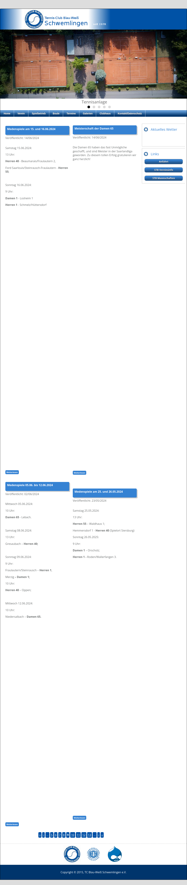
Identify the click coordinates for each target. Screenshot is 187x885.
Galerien (87, 113)
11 (78, 835)
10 (72, 835)
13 (89, 835)
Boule (56, 113)
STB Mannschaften (163, 178)
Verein (21, 113)
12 (83, 835)
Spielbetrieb (39, 113)
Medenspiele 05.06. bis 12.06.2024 (30, 485)
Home (7, 113)
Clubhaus (105, 113)
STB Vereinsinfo (163, 169)
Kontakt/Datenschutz (130, 113)
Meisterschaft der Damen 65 (93, 128)
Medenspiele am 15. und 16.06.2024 (31, 129)
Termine (71, 113)
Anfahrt (163, 161)
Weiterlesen (12, 472)
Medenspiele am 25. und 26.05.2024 (98, 492)
